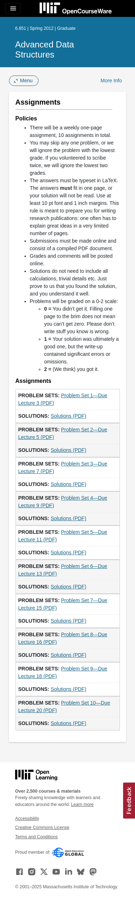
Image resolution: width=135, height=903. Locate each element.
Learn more (82, 804)
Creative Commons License (42, 827)
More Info (111, 80)
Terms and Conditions (36, 836)
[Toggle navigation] (13, 8)
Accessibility (27, 818)
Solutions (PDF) (68, 416)
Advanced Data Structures (44, 49)
